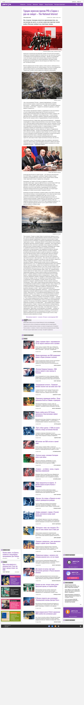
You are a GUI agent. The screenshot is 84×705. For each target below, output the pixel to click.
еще (80, 674)
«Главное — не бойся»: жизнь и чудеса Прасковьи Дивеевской (47, 505)
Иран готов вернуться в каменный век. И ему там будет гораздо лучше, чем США (10, 637)
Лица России (49, 4)
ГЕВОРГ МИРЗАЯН (6, 641)
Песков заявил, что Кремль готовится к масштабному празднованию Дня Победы (11, 624)
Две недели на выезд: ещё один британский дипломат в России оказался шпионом (47, 629)
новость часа (6, 620)
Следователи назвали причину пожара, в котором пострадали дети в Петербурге (14, 687)
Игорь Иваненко (57, 488)
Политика (12, 646)
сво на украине (69, 652)
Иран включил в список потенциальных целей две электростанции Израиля (14, 662)
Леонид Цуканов (57, 543)
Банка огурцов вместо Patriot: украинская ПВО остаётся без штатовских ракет (47, 683)
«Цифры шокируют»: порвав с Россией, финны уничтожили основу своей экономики (47, 560)
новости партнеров (28, 335)
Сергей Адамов (57, 435)
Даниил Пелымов (57, 351)
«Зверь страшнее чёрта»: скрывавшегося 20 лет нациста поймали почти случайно (47, 342)
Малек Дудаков (57, 365)
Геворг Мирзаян (57, 380)
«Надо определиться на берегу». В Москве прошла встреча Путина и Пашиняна (45, 519)
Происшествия (13, 670)
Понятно (78, 695)
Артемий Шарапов (57, 474)
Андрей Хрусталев (57, 406)
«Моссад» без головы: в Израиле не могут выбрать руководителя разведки (47, 534)
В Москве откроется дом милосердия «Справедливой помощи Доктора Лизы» (47, 669)
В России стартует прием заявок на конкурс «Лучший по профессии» (38, 329)
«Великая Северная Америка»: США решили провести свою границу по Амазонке (46, 371)
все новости (5, 628)
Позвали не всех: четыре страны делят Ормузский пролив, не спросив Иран (47, 643)
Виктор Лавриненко (56, 420)
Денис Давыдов (57, 584)
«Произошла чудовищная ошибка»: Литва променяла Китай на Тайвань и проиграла (47, 411)
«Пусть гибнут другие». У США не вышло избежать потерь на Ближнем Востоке (47, 452)
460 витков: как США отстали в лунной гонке (46, 465)
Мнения (35, 4)
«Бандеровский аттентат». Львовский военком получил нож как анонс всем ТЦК (48, 397)
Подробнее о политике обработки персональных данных (61, 695)
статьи (25, 339)
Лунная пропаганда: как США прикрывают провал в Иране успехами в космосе (47, 356)
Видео (41, 4)
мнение (5, 632)
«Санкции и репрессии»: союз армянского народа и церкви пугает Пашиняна (47, 589)
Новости (22, 4)
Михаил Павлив (57, 691)
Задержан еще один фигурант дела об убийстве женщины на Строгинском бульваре (14, 675)
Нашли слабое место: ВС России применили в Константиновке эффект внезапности (46, 425)
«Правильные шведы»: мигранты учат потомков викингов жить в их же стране (47, 614)
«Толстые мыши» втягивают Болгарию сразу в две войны (46, 479)
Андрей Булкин (57, 461)
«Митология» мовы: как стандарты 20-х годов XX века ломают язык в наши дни (47, 575)
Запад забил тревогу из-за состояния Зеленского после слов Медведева (14, 651)
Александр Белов (27, 17)
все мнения (17, 641)
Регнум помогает (59, 4)
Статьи (29, 4)
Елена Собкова (57, 678)
